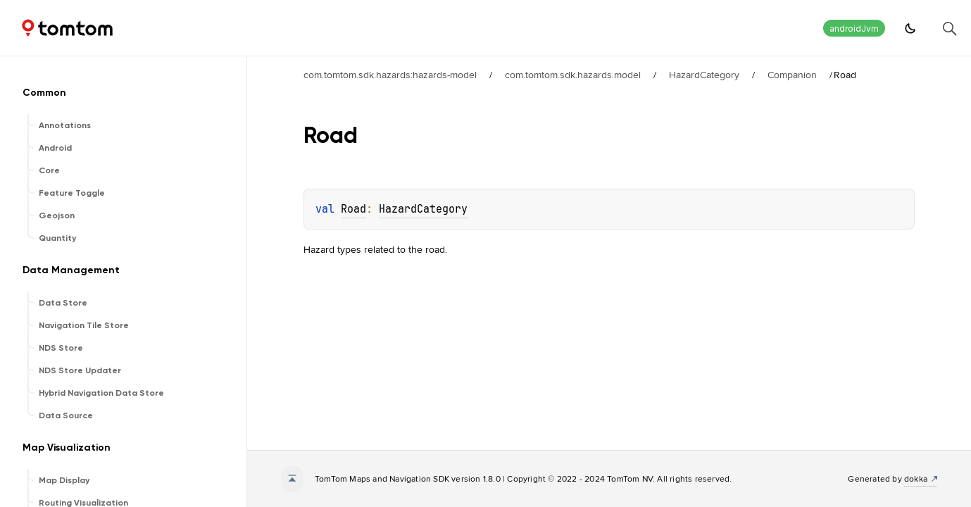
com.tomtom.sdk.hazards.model (573, 75)
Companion (792, 75)
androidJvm (854, 28)
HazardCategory (704, 75)
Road (353, 209)
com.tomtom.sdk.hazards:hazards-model (390, 75)
